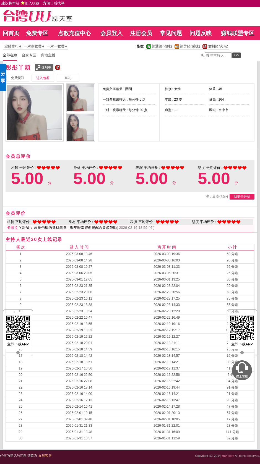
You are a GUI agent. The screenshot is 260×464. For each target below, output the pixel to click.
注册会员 (141, 33)
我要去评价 (242, 196)
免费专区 (37, 33)
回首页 (11, 33)
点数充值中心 (74, 33)
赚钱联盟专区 (237, 33)
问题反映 (200, 33)
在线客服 (45, 456)
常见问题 (171, 33)
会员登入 (111, 33)
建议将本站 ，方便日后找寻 (32, 3)
